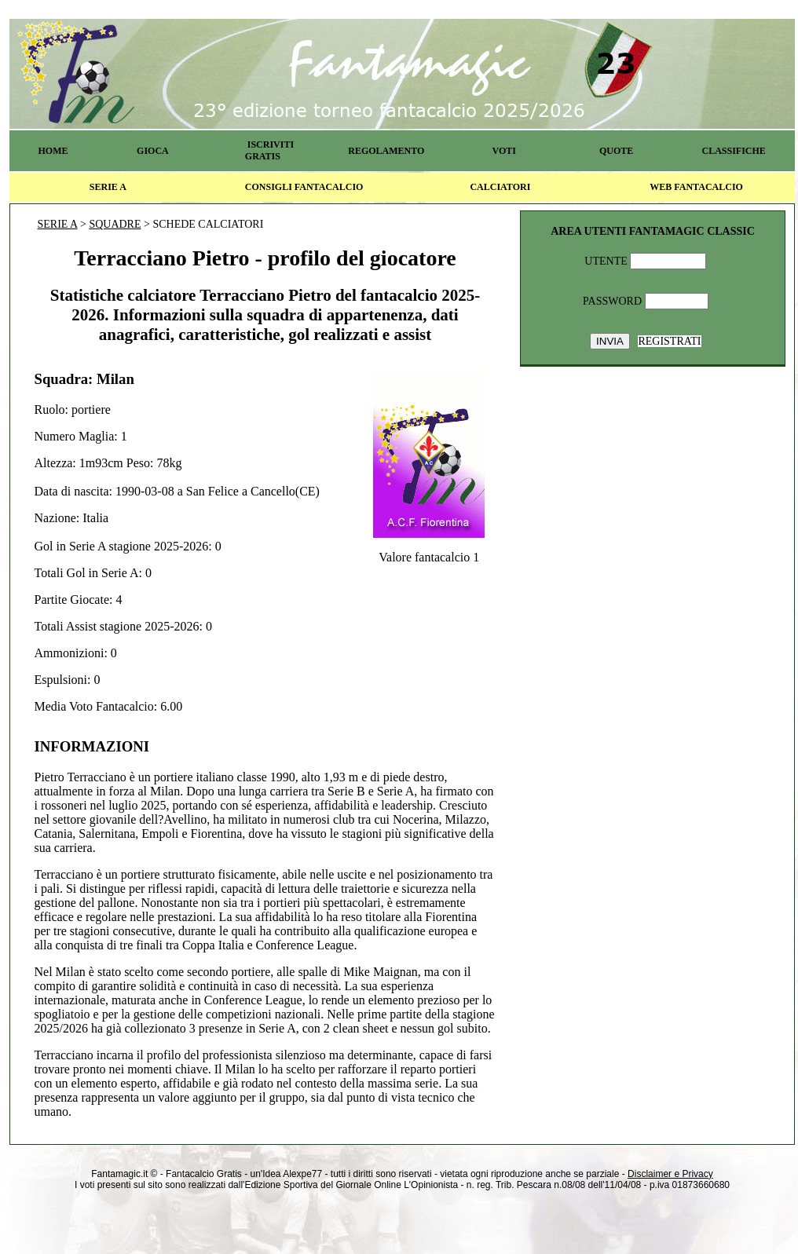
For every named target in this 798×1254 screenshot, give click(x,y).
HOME (53, 150)
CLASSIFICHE (734, 150)
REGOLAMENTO (386, 150)
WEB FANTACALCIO (696, 186)
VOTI (504, 150)
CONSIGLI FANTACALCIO (304, 186)
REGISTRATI (669, 341)
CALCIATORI (500, 186)
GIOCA (153, 150)
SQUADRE (115, 224)
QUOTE (616, 150)
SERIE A (108, 186)
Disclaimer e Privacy (670, 1173)
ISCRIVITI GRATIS (269, 150)
